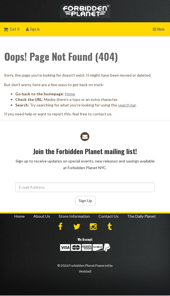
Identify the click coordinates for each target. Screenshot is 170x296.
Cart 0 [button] (11, 29)
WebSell (85, 271)
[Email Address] (85, 187)
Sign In (33, 29)
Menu (158, 29)
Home (70, 93)
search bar (127, 105)
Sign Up (85, 200)
